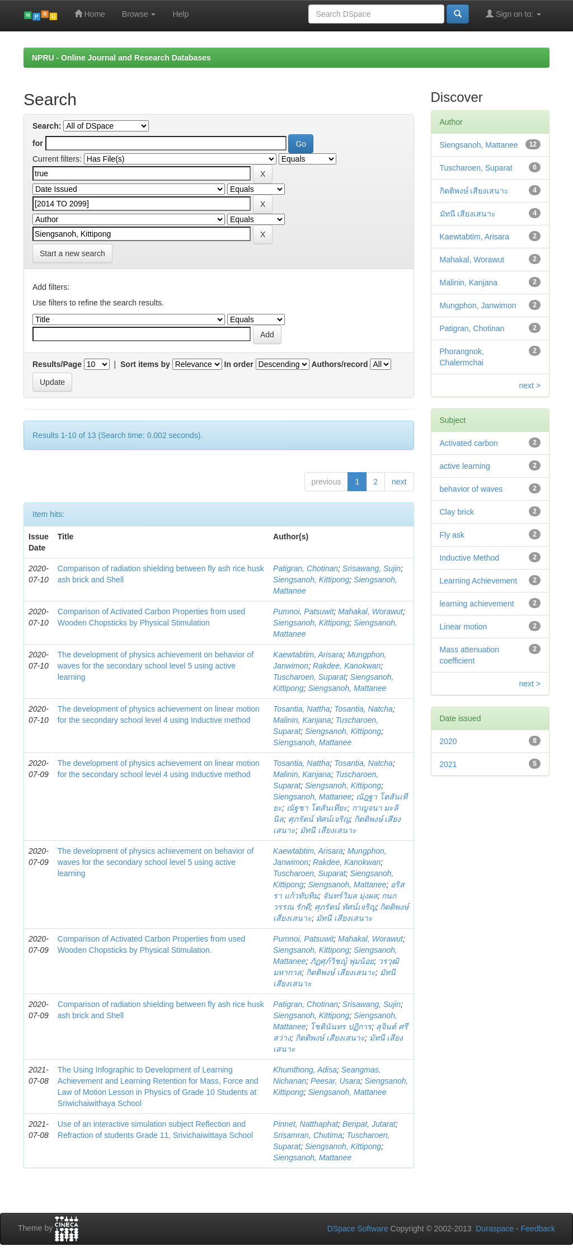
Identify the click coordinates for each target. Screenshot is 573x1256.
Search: (46, 125)
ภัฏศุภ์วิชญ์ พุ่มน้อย (342, 961)
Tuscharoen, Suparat (309, 676)
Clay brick (457, 511)
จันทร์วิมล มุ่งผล (350, 895)
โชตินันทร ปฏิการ (341, 1026)
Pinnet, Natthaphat (305, 1123)
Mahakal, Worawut (370, 611)
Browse (139, 14)
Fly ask (452, 534)
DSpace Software (357, 1228)
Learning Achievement (479, 580)
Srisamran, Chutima (307, 1135)
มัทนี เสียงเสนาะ (328, 830)
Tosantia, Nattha (301, 708)
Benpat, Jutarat (369, 1123)
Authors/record (339, 364)
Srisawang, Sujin (371, 568)
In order (238, 364)
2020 (448, 741)
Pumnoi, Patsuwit (303, 611)
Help (180, 14)
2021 (448, 764)
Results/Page (57, 364)
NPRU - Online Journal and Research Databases (121, 57)
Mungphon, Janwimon (478, 305)
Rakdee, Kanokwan (347, 665)
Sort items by (145, 364)
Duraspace (495, 1228)
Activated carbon (469, 443)
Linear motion (463, 626)
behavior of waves (471, 488)
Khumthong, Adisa (305, 1069)
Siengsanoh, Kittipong (311, 579)
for (37, 143)
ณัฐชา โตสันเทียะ (316, 807)
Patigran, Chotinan (305, 568)
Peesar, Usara (335, 1080)
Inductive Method (470, 557)
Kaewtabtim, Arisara (308, 654)
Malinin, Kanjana (302, 720)
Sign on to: (513, 13)
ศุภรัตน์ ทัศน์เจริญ (319, 819)
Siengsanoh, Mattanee (347, 688)
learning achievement (477, 603)
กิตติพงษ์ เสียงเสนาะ (340, 972)
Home (89, 13)
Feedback (538, 1228)
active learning (465, 466)
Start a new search (72, 253)
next (399, 481)
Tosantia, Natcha (363, 708)
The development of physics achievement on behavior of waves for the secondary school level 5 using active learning (155, 665)
